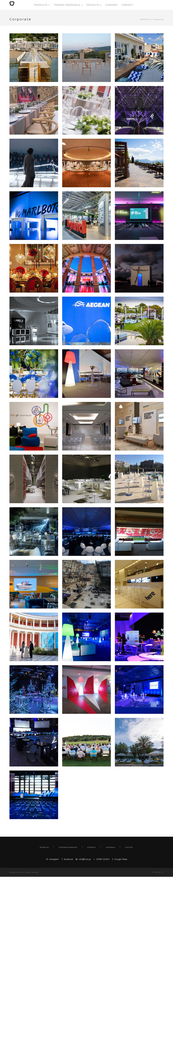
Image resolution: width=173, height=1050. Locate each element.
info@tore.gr (85, 859)
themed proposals (68, 847)
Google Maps (120, 859)
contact (129, 847)
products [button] (42, 5)
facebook (68, 859)
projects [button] (93, 5)
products (44, 847)
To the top (158, 872)
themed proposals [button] (68, 5)
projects (145, 19)
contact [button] (127, 5)
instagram (54, 859)
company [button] (111, 5)
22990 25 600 (102, 859)
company (110, 847)
